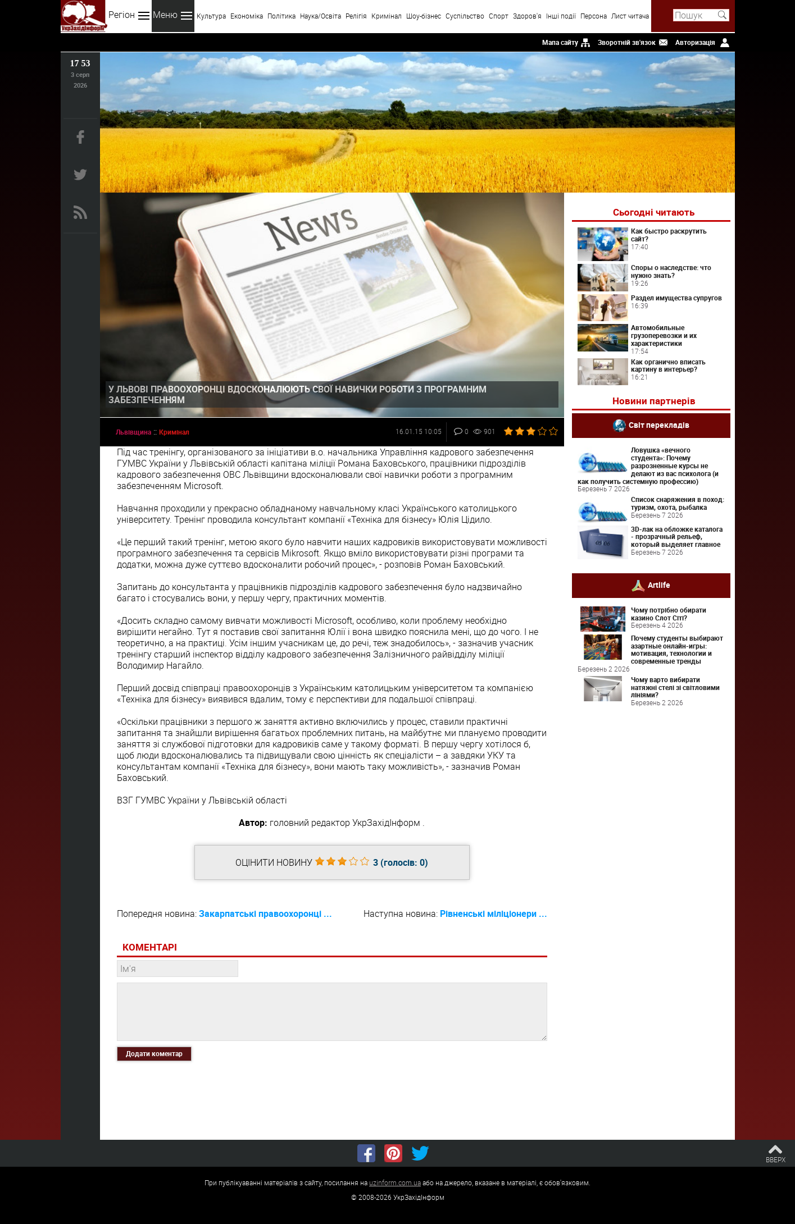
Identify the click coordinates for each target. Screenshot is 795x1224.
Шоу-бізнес (423, 15)
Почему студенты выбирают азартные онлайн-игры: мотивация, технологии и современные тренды (677, 649)
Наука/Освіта (320, 15)
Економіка (246, 15)
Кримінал (386, 15)
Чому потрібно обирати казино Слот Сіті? (668, 613)
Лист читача (630, 15)
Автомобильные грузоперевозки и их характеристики (664, 335)
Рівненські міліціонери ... (493, 913)
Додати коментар (154, 1053)
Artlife (659, 584)
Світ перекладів (659, 424)
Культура (211, 15)
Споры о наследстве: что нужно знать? (671, 271)
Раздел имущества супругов (676, 297)
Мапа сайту (560, 42)
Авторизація (695, 42)
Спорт (498, 15)
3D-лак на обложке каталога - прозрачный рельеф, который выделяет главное (677, 536)
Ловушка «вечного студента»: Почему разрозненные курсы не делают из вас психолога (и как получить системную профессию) (648, 465)
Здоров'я (527, 15)
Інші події (561, 15)
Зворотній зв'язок (627, 42)
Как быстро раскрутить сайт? (669, 234)
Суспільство (465, 15)
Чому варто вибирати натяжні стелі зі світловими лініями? (675, 687)
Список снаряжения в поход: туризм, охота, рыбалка (677, 503)
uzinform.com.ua (395, 1182)
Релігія (356, 15)
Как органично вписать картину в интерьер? (668, 365)
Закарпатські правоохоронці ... (265, 913)
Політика (281, 15)
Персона (593, 15)
